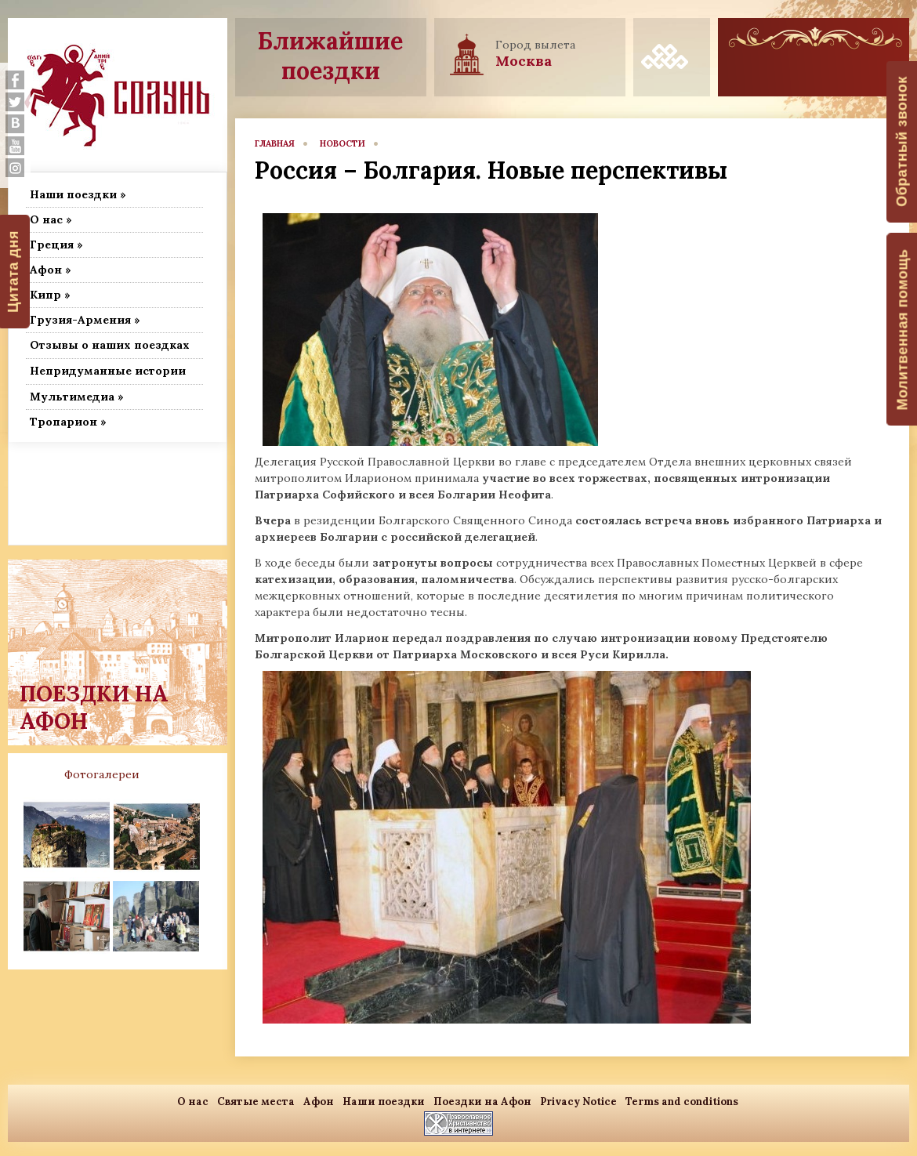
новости (342, 143)
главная (275, 143)
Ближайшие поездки (330, 55)
